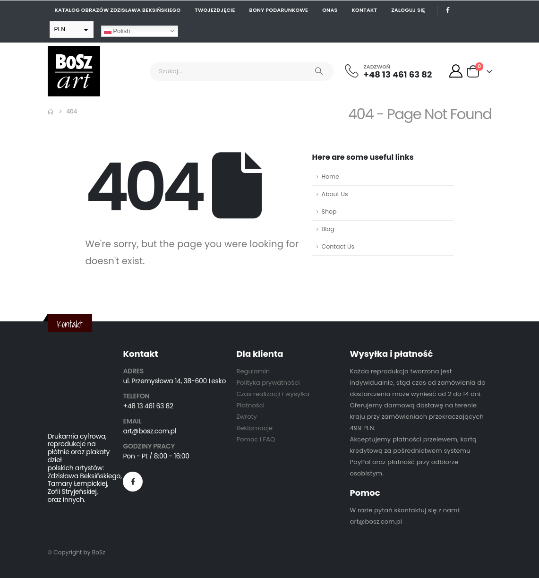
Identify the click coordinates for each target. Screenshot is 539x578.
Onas (329, 10)
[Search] (319, 71)
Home (330, 177)
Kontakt (364, 10)
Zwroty (246, 416)
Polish (117, 31)
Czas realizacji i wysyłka (272, 393)
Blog (327, 229)
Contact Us (337, 246)
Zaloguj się (408, 10)
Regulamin (253, 371)
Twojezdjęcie (215, 10)
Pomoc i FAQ (255, 439)
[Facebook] (448, 10)
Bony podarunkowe (278, 10)
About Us (334, 194)
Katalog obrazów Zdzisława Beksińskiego (118, 10)
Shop (328, 211)
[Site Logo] (74, 71)
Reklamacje (254, 427)
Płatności (250, 405)
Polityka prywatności (267, 382)
